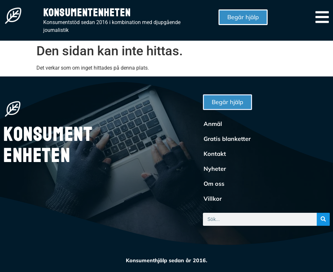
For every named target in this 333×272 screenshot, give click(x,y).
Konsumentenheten (87, 12)
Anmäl (213, 124)
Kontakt (215, 153)
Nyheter (215, 168)
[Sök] (323, 219)
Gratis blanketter (227, 139)
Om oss (214, 183)
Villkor (213, 198)
